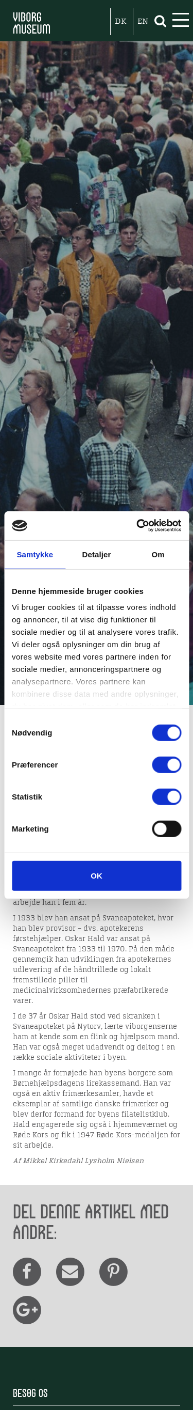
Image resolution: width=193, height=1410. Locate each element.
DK (121, 22)
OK (96, 875)
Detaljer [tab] (96, 554)
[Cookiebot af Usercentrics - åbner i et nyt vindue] (137, 525)
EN (142, 22)
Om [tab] (158, 554)
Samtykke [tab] (34, 554)
